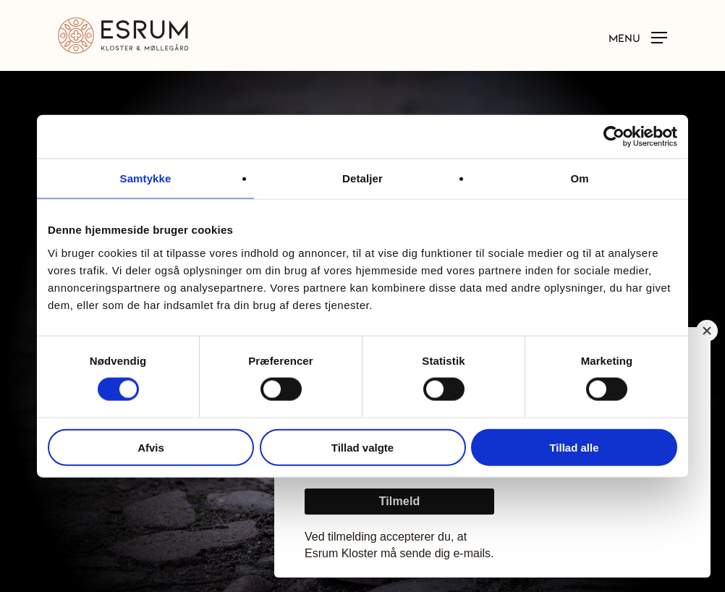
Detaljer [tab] (362, 178)
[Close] (707, 331)
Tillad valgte (362, 447)
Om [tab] (579, 178)
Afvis (150, 447)
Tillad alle (573, 447)
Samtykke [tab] (145, 178)
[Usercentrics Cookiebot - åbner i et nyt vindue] (614, 137)
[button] (638, 36)
